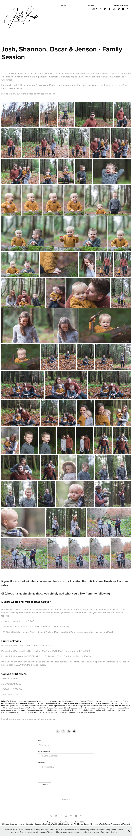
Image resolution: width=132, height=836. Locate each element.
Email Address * (44, 751)
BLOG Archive (121, 5)
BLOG (63, 5)
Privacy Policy (77, 5)
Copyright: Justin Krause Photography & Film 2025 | (66, 822)
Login (94, 8)
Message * (42, 762)
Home (91, 5)
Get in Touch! (104, 5)
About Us (53, 5)
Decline (114, 832)
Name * (40, 741)
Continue (105, 832)
